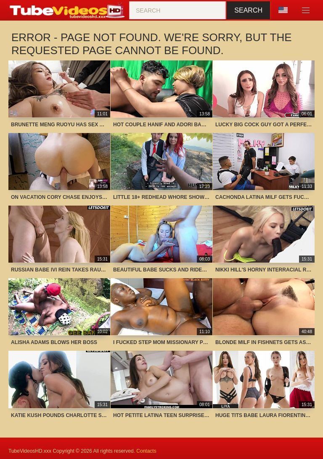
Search (248, 10)
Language (283, 10)
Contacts (146, 451)
